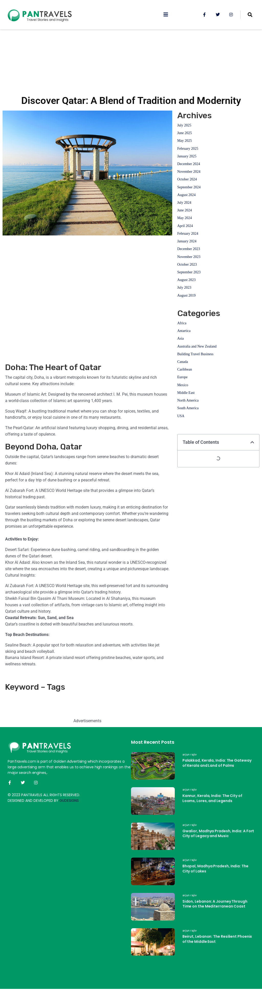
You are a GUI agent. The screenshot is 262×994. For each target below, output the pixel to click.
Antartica (184, 331)
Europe (182, 377)
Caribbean (184, 369)
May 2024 (184, 218)
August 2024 (186, 195)
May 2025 (184, 141)
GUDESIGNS (69, 800)
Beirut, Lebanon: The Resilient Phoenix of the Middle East (217, 939)
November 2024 (189, 172)
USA (180, 416)
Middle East (186, 393)
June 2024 (184, 210)
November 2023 (189, 257)
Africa (182, 323)
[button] (252, 442)
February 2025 (187, 148)
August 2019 (186, 295)
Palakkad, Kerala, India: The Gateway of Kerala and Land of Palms (217, 763)
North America (188, 400)
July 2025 (184, 125)
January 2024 (186, 241)
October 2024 (187, 179)
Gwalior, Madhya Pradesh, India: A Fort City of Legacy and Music (218, 833)
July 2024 (184, 202)
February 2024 (187, 233)
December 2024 (188, 164)
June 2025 (184, 133)
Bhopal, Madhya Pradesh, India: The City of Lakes (215, 868)
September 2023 (189, 272)
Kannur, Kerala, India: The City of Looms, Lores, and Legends (212, 798)
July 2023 (184, 287)
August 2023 (186, 280)
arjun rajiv (189, 754)
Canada (182, 362)
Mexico (182, 385)
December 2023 (188, 249)
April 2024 (185, 226)
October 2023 (187, 264)
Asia (180, 338)
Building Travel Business (195, 354)
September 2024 (189, 187)
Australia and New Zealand (197, 346)
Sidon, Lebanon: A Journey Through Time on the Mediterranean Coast (214, 904)
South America (188, 408)
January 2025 (186, 156)
